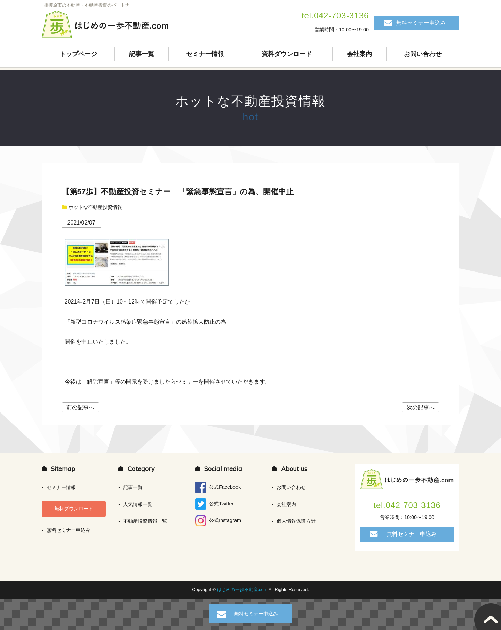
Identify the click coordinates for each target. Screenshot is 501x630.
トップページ (78, 53)
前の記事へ (80, 407)
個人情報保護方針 (296, 521)
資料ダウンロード (287, 53)
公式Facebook (218, 487)
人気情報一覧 (137, 504)
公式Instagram (218, 520)
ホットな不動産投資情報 (250, 101)
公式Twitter (214, 504)
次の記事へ (421, 407)
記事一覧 (141, 53)
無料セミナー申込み (421, 23)
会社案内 (359, 53)
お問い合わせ (423, 53)
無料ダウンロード (73, 508)
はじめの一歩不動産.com (243, 589)
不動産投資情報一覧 (145, 521)
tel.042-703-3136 (335, 15)
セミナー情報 (205, 53)
